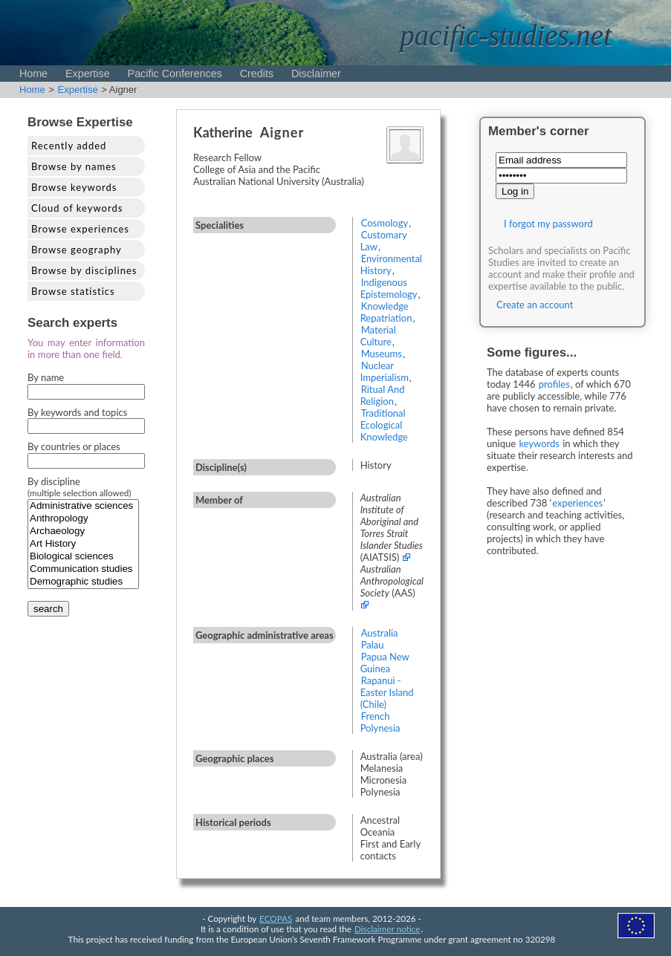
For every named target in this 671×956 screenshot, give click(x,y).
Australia (379, 633)
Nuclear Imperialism (384, 371)
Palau (372, 645)
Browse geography (76, 250)
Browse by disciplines (84, 270)
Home (33, 73)
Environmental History (391, 264)
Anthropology (83, 519)
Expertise (87, 73)
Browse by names (74, 166)
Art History (83, 544)
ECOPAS (275, 918)
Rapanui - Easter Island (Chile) (387, 692)
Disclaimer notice (387, 928)
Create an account (534, 304)
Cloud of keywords (77, 208)
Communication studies (83, 569)
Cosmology (385, 223)
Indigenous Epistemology (389, 288)
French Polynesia (380, 722)
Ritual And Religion (382, 395)
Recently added (68, 146)
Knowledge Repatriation (386, 312)
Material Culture (378, 336)
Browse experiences (80, 229)
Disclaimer (316, 73)
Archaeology (83, 531)
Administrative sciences (83, 506)
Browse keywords (74, 187)
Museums (381, 354)
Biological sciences (83, 556)
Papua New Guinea (384, 662)
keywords (539, 443)
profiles (554, 384)
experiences (577, 503)
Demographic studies (83, 582)
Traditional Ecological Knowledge (384, 425)
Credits (256, 73)
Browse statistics (73, 291)
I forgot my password (548, 224)
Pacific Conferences (175, 73)
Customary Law (383, 241)
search (48, 608)
